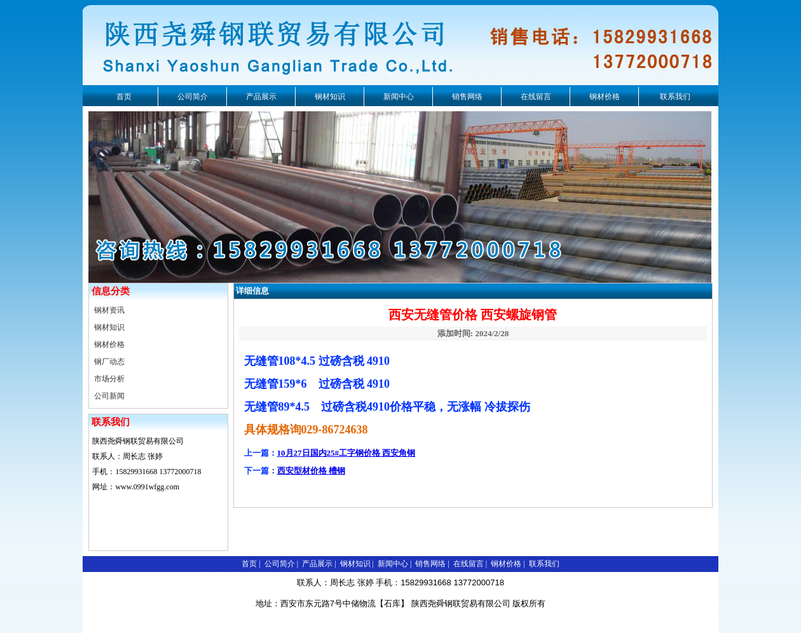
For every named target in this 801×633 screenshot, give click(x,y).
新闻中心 (398, 96)
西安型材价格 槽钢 (311, 470)
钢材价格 (604, 96)
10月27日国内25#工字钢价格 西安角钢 (346, 453)
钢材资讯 (109, 310)
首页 (124, 96)
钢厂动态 (109, 361)
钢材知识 (330, 96)
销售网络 (467, 96)
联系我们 (675, 96)
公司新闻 (109, 395)
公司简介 (192, 96)
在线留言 (536, 96)
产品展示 (261, 96)
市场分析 (109, 378)
